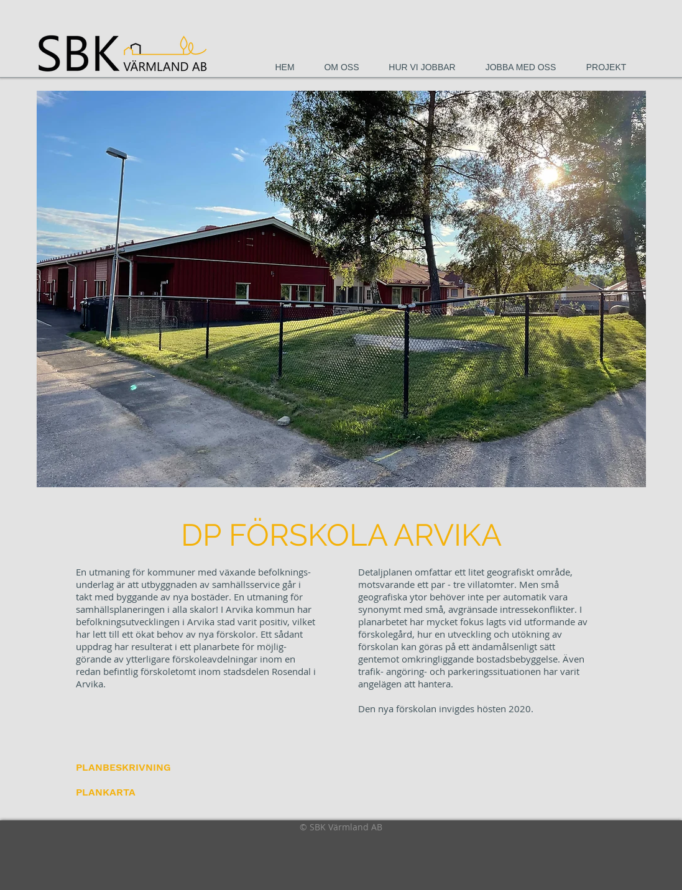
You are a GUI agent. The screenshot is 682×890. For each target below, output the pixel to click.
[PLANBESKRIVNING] (123, 767)
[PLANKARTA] (108, 792)
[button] (341, 289)
